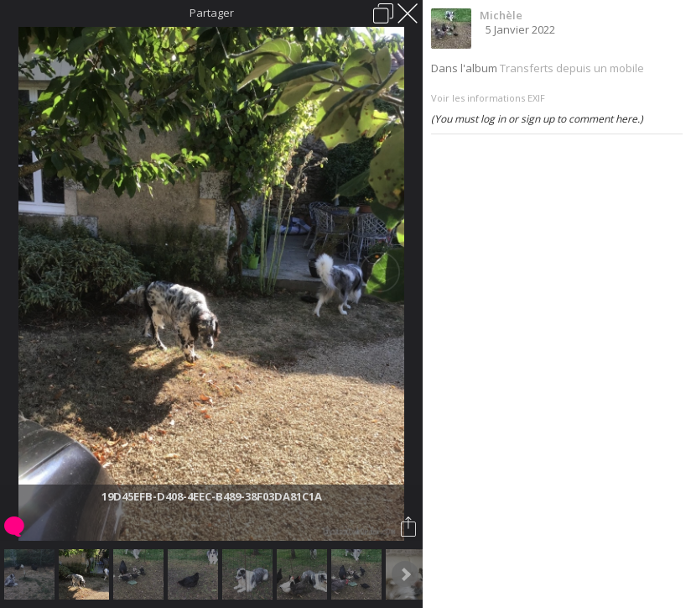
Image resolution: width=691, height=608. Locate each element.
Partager (212, 12)
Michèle (501, 15)
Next (405, 574)
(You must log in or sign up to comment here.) (537, 119)
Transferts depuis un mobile (572, 68)
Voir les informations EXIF (488, 98)
